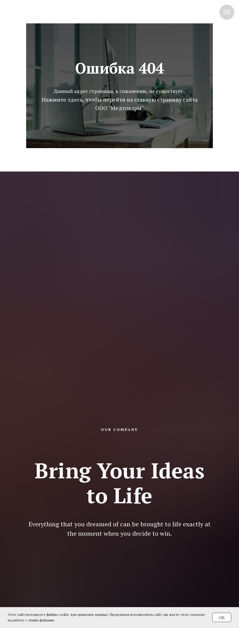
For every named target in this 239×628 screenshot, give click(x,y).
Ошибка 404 (119, 68)
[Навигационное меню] (226, 12)
